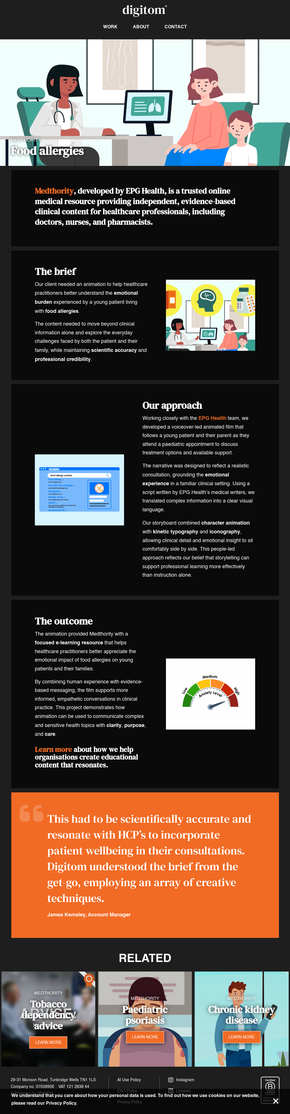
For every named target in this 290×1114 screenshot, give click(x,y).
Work (110, 27)
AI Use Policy (129, 1080)
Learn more (53, 749)
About (141, 27)
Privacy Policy (61, 1103)
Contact (176, 27)
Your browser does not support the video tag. (145, 102)
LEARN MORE (48, 1042)
